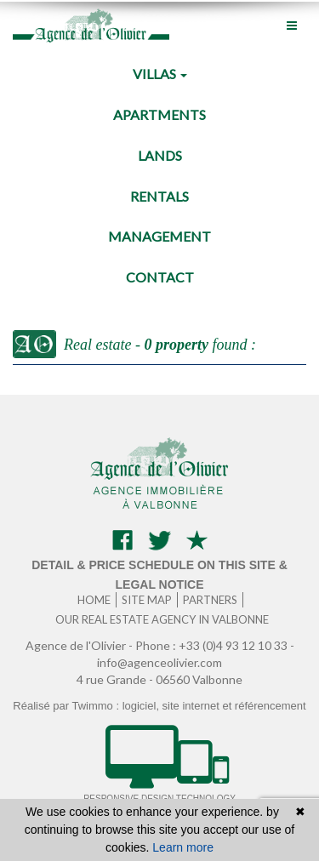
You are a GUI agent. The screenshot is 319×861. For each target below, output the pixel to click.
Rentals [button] (159, 196)
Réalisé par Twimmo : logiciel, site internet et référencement (159, 705)
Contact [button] (160, 277)
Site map (147, 600)
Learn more (183, 847)
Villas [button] (160, 74)
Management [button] (159, 236)
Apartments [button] (159, 114)
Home (94, 600)
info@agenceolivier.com (159, 662)
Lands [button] (160, 155)
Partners (210, 600)
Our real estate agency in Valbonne (162, 619)
